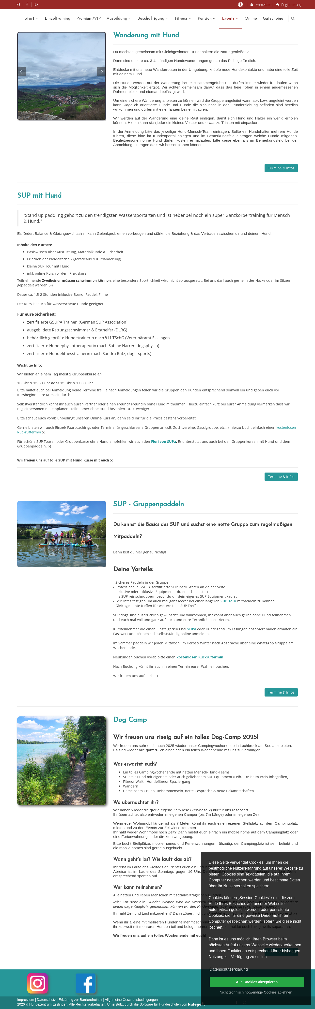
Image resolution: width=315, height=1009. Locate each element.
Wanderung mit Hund (146, 35)
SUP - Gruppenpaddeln (148, 504)
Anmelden (260, 4)
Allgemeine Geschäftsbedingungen (131, 1000)
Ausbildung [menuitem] (119, 18)
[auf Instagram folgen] (18, 4)
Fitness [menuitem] (183, 18)
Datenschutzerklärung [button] (228, 969)
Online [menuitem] (251, 18)
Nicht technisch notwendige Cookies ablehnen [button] (256, 992)
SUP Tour (228, 601)
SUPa (192, 629)
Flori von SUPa (163, 441)
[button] (293, 18)
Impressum (25, 1000)
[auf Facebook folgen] (28, 4)
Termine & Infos (281, 168)
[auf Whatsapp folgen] (36, 4)
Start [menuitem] (32, 18)
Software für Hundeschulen (160, 1004)
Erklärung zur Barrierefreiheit (80, 1000)
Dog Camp (130, 720)
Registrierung (288, 4)
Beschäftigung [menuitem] (153, 18)
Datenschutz (46, 1000)
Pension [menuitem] (207, 18)
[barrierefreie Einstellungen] (241, 4)
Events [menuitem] (230, 18)
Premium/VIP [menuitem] (88, 18)
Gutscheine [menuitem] (273, 18)
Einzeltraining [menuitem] (57, 18)
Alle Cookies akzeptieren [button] (257, 982)
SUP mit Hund (39, 196)
